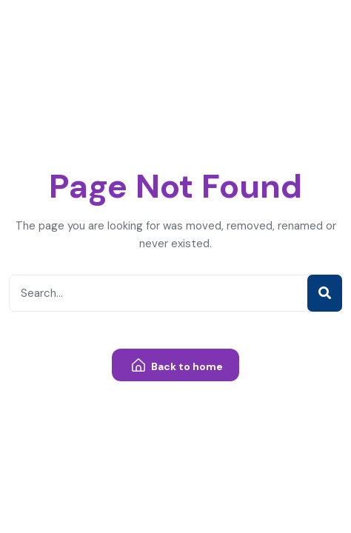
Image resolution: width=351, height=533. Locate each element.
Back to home (177, 366)
